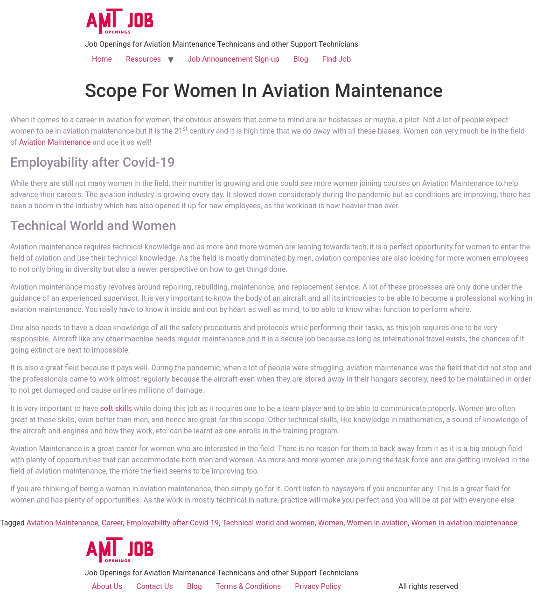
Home (102, 59)
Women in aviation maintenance (464, 522)
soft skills (116, 408)
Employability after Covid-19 (172, 522)
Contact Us (154, 586)
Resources (143, 59)
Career (112, 522)
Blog (300, 59)
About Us (107, 586)
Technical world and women (268, 522)
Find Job (336, 59)
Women (330, 522)
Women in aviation (377, 522)
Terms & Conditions (248, 586)
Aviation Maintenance (55, 142)
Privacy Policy (318, 586)
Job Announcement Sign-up (233, 59)
